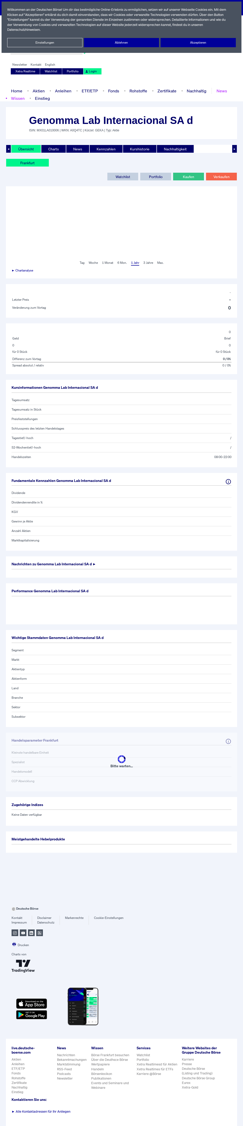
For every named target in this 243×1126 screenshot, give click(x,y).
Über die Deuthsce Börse (110, 1060)
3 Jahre (148, 263)
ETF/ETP (88, 91)
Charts (53, 149)
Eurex (186, 1087)
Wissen (17, 98)
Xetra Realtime (25, 71)
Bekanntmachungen (72, 1060)
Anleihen (62, 91)
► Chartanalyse (23, 270)
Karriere (188, 1064)
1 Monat (107, 263)
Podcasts (64, 1074)
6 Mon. (121, 263)
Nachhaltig (195, 91)
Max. (160, 263)
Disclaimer (44, 918)
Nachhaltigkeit (174, 149)
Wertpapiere (100, 1064)
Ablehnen (121, 42)
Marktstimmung (68, 1064)
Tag (81, 263)
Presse (187, 1068)
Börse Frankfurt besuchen (110, 1055)
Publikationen (101, 1078)
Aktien (38, 91)
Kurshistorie (138, 149)
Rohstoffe (138, 91)
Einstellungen (44, 42)
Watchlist (51, 71)
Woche (92, 263)
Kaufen (188, 176)
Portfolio (73, 71)
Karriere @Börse (149, 1074)
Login (90, 71)
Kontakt (36, 64)
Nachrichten (66, 1055)
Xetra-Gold (190, 1092)
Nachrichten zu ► (56, 564)
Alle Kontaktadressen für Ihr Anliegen (41, 1111)
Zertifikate (166, 91)
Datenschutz (45, 922)
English (49, 64)
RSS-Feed (65, 1069)
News (220, 91)
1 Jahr (134, 263)
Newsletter (19, 64)
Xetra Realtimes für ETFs (155, 1069)
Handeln (97, 1069)
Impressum (19, 922)
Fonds (113, 91)
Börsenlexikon (102, 1074)
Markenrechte (74, 918)
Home (16, 91)
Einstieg (42, 98)
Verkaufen (221, 176)
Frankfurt (27, 163)
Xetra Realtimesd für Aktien (157, 1064)
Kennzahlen (105, 149)
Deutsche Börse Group (199, 1082)
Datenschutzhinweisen (24, 30)
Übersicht (25, 149)
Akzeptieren (198, 42)
